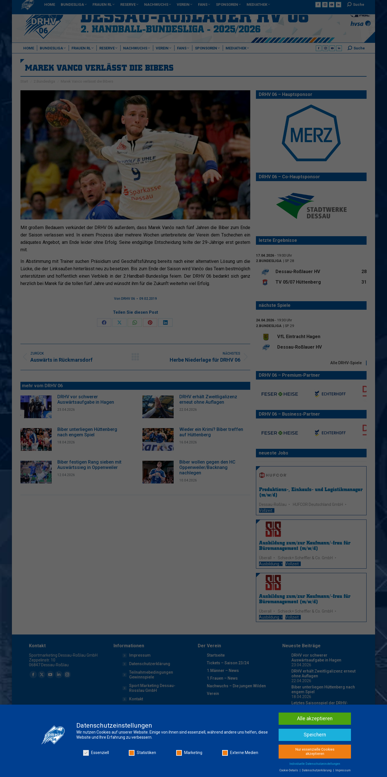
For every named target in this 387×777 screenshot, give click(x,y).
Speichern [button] (315, 749)
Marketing (189, 767)
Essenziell (96, 767)
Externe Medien (240, 767)
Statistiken (142, 767)
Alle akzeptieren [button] (315, 733)
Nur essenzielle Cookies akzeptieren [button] (315, 766)
